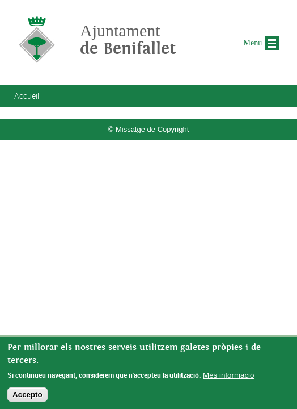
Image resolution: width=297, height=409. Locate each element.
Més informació (228, 377)
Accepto (27, 397)
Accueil (26, 95)
